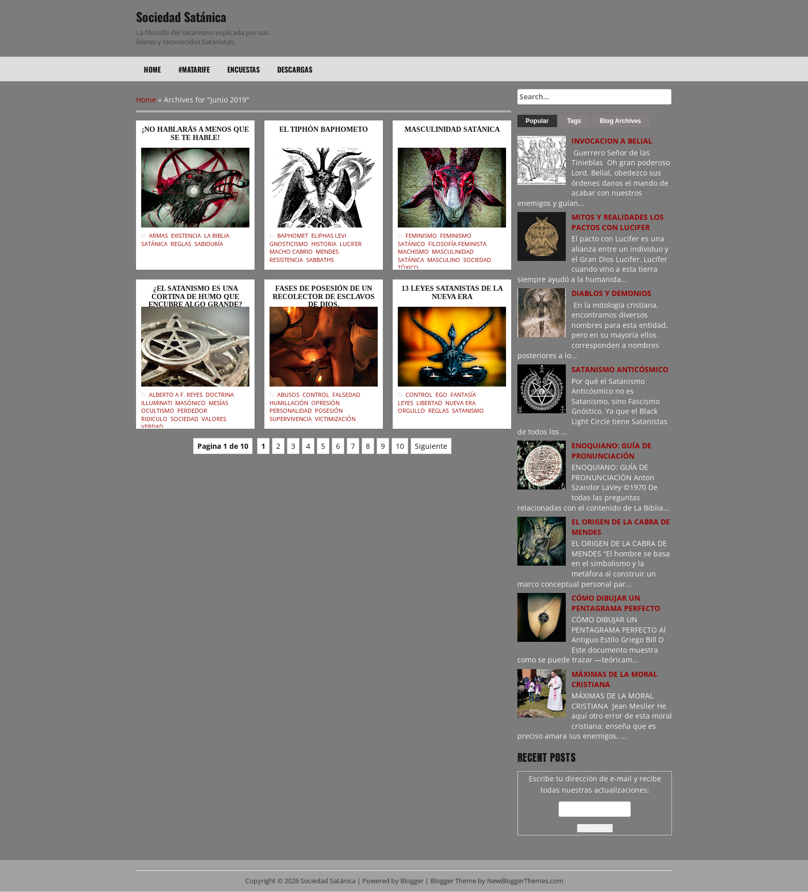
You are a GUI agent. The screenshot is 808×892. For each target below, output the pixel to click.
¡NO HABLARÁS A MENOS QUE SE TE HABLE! (195, 133)
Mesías (218, 403)
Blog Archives (620, 121)
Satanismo (468, 410)
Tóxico (408, 267)
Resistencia (286, 260)
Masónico (190, 403)
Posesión (329, 410)
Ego (441, 394)
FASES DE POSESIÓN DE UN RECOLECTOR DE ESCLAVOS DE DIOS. (324, 296)
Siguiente (431, 446)
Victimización (335, 419)
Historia (323, 244)
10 (400, 446)
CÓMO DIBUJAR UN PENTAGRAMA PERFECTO (615, 603)
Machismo (413, 251)
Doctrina (220, 394)
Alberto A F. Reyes (176, 394)
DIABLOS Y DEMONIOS (611, 293)
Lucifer (351, 244)
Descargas (294, 69)
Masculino (443, 260)
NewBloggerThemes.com (525, 881)
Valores (213, 419)
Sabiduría (208, 244)
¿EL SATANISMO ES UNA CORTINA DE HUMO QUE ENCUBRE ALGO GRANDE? (195, 296)
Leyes (405, 403)
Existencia (186, 235)
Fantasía (463, 394)
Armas (158, 235)
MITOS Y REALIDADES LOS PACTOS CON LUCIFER (617, 222)
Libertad (429, 403)
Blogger (412, 881)
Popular (537, 121)
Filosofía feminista (457, 244)
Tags (574, 121)
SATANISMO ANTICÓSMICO (619, 369)
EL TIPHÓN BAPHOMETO (323, 129)
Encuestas (243, 69)
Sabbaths (320, 260)
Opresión (325, 403)
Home (152, 69)
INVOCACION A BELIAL (611, 141)
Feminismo (421, 235)
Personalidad (291, 410)
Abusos (288, 394)
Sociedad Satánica (181, 16)
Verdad (152, 426)
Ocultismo (157, 410)
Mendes (327, 251)
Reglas (181, 244)
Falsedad (346, 394)
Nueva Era (460, 403)
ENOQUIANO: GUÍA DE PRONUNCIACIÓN (611, 451)
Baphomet (292, 235)
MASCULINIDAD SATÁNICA (452, 129)
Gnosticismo (289, 244)
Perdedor (192, 410)
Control (315, 394)
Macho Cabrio (291, 251)
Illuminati (156, 403)
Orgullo (411, 410)
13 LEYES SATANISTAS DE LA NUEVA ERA (452, 292)
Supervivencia (291, 419)
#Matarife (194, 69)
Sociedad (477, 260)
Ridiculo (154, 419)
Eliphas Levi (328, 235)
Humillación (289, 403)
